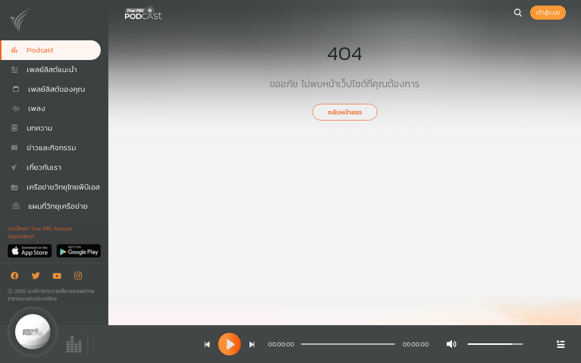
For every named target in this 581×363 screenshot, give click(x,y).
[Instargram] (80, 277)
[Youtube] (59, 277)
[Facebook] (17, 277)
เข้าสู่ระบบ (548, 12)
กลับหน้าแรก (345, 112)
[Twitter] (38, 277)
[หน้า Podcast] (163, 12)
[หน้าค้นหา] (518, 12)
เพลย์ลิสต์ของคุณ (48, 89)
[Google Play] (78, 250)
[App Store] (30, 250)
